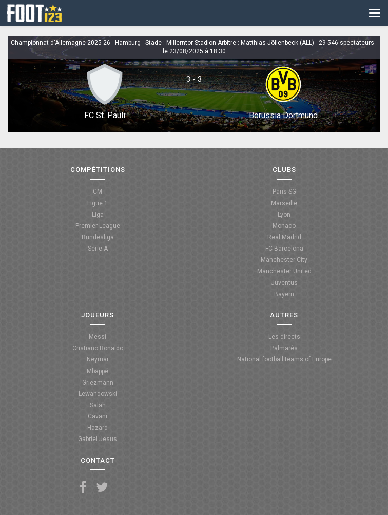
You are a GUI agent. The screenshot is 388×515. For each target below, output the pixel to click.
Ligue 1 (97, 203)
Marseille (284, 203)
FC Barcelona (284, 248)
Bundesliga (98, 237)
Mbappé (97, 371)
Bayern (284, 294)
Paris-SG (284, 191)
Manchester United (284, 271)
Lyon (284, 214)
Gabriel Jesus (97, 439)
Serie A (98, 248)
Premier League (97, 226)
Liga (98, 214)
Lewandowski (98, 393)
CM (97, 191)
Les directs (284, 336)
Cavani (97, 416)
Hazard (97, 427)
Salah (98, 405)
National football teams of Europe (284, 359)
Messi (97, 336)
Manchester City (284, 259)
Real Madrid (284, 237)
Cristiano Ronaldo (97, 348)
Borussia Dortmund (283, 115)
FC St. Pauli (104, 115)
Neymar (98, 359)
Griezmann (97, 382)
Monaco (284, 226)
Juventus (284, 283)
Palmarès (284, 348)
